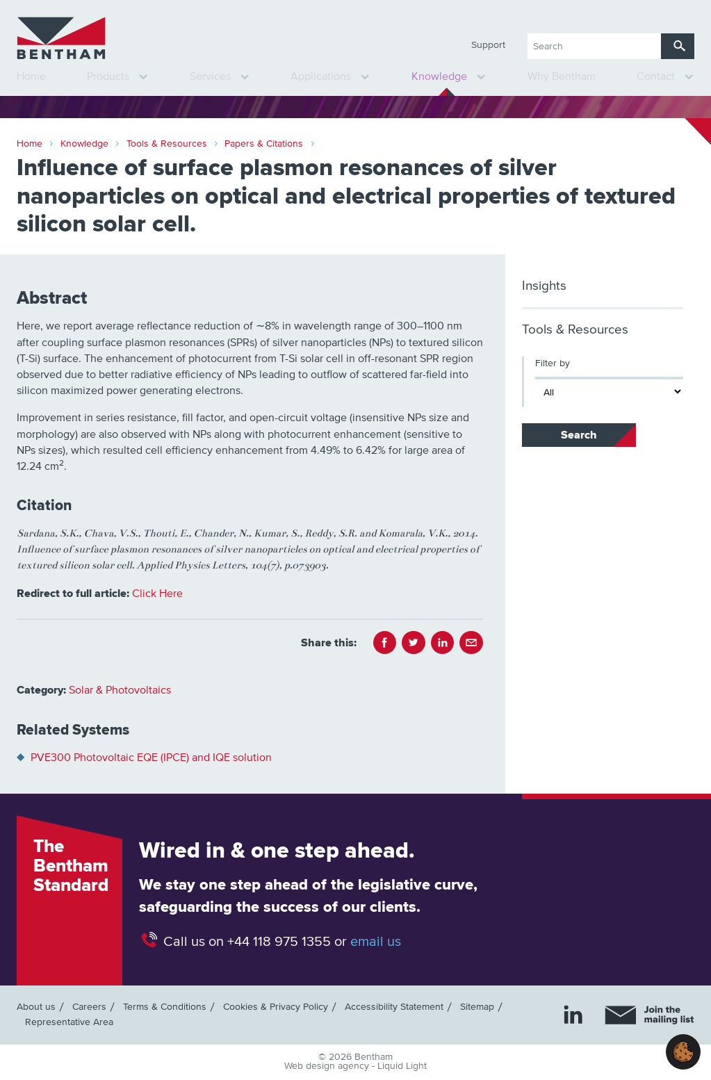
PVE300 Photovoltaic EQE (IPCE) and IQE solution (151, 757)
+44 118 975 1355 (279, 942)
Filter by (552, 363)
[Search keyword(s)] (594, 46)
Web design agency (328, 1066)
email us (375, 942)
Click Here (157, 593)
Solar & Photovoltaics (120, 690)
